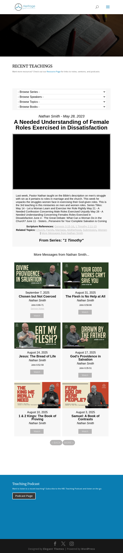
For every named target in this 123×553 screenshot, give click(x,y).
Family (50, 229)
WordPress (88, 549)
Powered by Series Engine (62, 452)
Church (40, 229)
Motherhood (74, 229)
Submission (90, 229)
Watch (37, 315)
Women (102, 229)
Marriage (60, 229)
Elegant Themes (53, 549)
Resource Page (54, 71)
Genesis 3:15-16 (64, 226)
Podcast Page (24, 496)
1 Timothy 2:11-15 (86, 226)
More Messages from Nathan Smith (62, 233)
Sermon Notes (37, 308)
